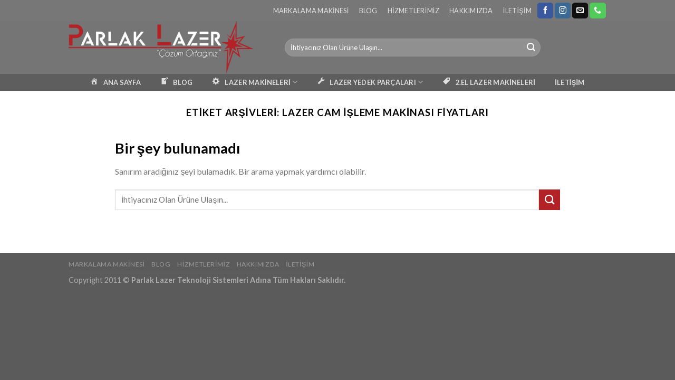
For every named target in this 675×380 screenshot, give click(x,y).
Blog (368, 10)
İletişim (517, 10)
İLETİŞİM (569, 82)
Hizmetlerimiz (413, 10)
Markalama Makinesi (311, 10)
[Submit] (531, 47)
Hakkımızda (471, 10)
